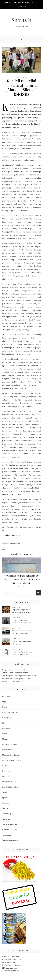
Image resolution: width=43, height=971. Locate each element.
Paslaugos (6, 776)
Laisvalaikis (21, 77)
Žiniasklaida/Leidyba (10, 840)
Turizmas (6, 819)
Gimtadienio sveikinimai (11, 959)
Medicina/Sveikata (9, 744)
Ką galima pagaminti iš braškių (14, 670)
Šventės (5, 808)
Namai (5, 765)
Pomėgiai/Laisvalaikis (10, 787)
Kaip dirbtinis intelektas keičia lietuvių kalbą (22, 642)
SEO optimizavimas (10, 968)
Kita (3, 723)
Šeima (4, 792)
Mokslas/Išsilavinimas (10, 755)
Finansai (5, 707)
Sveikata (5, 803)
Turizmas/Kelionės (9, 824)
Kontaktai (22, 7)
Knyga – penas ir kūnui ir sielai (14, 681)
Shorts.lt (21, 20)
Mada (4, 733)
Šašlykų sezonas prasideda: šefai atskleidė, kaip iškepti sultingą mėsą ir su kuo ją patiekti (21, 611)
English (5, 701)
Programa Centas (9, 962)
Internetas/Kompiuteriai (11, 712)
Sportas (5, 797)
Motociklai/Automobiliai (11, 760)
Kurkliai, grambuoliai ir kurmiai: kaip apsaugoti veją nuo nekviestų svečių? (21, 621)
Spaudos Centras (15, 543)
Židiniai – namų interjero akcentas (15, 673)
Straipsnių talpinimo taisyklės (25, 2)
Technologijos (7, 813)
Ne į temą (6, 771)
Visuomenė (6, 835)
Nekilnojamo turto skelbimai (13, 965)
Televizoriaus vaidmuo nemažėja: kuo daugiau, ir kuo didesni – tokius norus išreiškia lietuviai (21, 579)
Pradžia (8, 2)
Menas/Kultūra (8, 749)
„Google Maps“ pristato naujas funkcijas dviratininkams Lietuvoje (22, 653)
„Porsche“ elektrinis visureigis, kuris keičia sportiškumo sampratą (22, 632)
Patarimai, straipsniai (10, 956)
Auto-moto (6, 696)
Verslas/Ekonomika (10, 830)
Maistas (5, 739)
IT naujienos (7, 717)
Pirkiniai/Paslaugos (9, 781)
